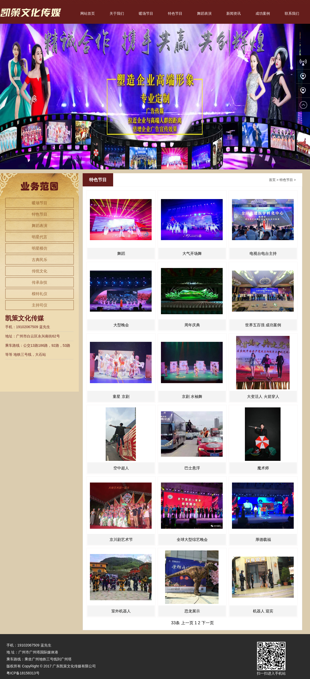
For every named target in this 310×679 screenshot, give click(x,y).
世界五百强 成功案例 (263, 325)
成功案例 (262, 13)
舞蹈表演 (204, 13)
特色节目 (175, 13)
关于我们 (117, 13)
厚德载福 (263, 539)
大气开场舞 (192, 253)
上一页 (187, 623)
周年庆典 (192, 325)
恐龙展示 (192, 611)
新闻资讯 (233, 13)
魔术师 (263, 468)
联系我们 (292, 13)
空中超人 (121, 468)
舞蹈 (121, 253)
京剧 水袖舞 (192, 396)
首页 (272, 180)
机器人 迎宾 (263, 611)
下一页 (208, 623)
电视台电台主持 (263, 253)
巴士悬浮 (192, 468)
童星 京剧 (121, 396)
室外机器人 (121, 611)
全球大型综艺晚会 (192, 539)
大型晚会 (121, 325)
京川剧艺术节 (121, 539)
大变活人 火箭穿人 (263, 396)
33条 (175, 623)
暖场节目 (146, 13)
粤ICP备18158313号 (23, 673)
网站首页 (87, 13)
